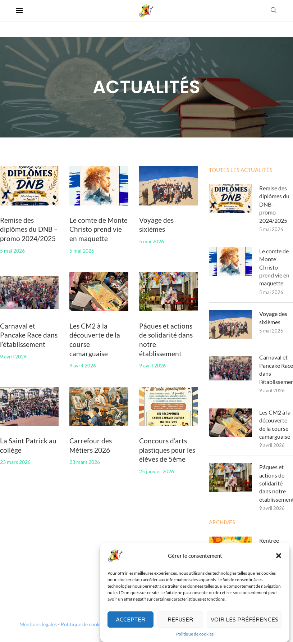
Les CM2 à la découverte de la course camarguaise (274, 424)
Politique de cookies (83, 624)
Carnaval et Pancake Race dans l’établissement (29, 335)
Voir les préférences (244, 627)
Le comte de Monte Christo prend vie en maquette (98, 229)
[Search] (273, 10)
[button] (278, 563)
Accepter (130, 627)
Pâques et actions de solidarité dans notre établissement (276, 483)
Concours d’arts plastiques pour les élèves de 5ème (167, 450)
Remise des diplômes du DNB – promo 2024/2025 (29, 229)
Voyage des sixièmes (273, 317)
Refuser (180, 627)
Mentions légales (38, 624)
